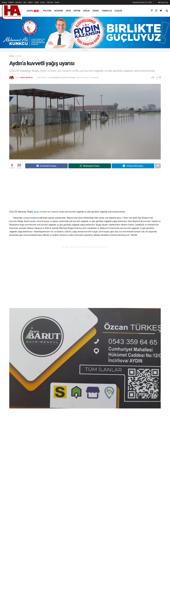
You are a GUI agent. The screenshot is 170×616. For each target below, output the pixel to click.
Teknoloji (50, 2)
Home (11, 56)
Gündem (19, 56)
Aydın (36, 212)
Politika (11, 2)
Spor (25, 2)
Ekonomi (18, 2)
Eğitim (30, 2)
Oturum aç (163, 2)
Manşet (72, 77)
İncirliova (64, 77)
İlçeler (57, 2)
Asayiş (4, 2)
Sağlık (36, 2)
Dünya (42, 2)
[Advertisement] (85, 191)
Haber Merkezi (26, 77)
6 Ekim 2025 (41, 77)
